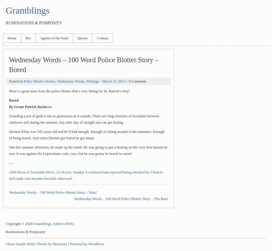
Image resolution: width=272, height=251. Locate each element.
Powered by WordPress (87, 244)
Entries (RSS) (63, 224)
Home (12, 38)
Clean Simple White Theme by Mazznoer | (37, 244)
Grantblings (27, 10)
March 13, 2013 (114, 81)
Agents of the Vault (54, 38)
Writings (92, 81)
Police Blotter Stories (39, 81)
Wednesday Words (70, 81)
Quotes (83, 38)
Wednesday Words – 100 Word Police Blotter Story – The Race (121, 199)
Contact (103, 38)
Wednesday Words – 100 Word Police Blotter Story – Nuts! (53, 192)
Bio (28, 38)
